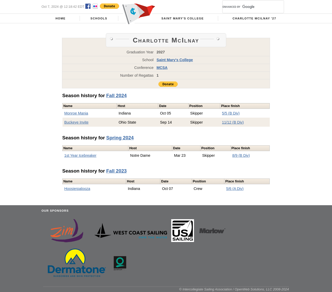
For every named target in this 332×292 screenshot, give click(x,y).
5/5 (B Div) (231, 113)
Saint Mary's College (182, 18)
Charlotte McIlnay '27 (254, 18)
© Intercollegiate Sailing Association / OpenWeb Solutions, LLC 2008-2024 (234, 289)
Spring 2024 (120, 137)
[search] (247, 7)
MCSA (162, 68)
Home (61, 18)
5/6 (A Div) (235, 189)
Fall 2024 (116, 95)
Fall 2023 (116, 171)
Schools (99, 18)
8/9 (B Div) (241, 155)
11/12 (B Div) (233, 122)
